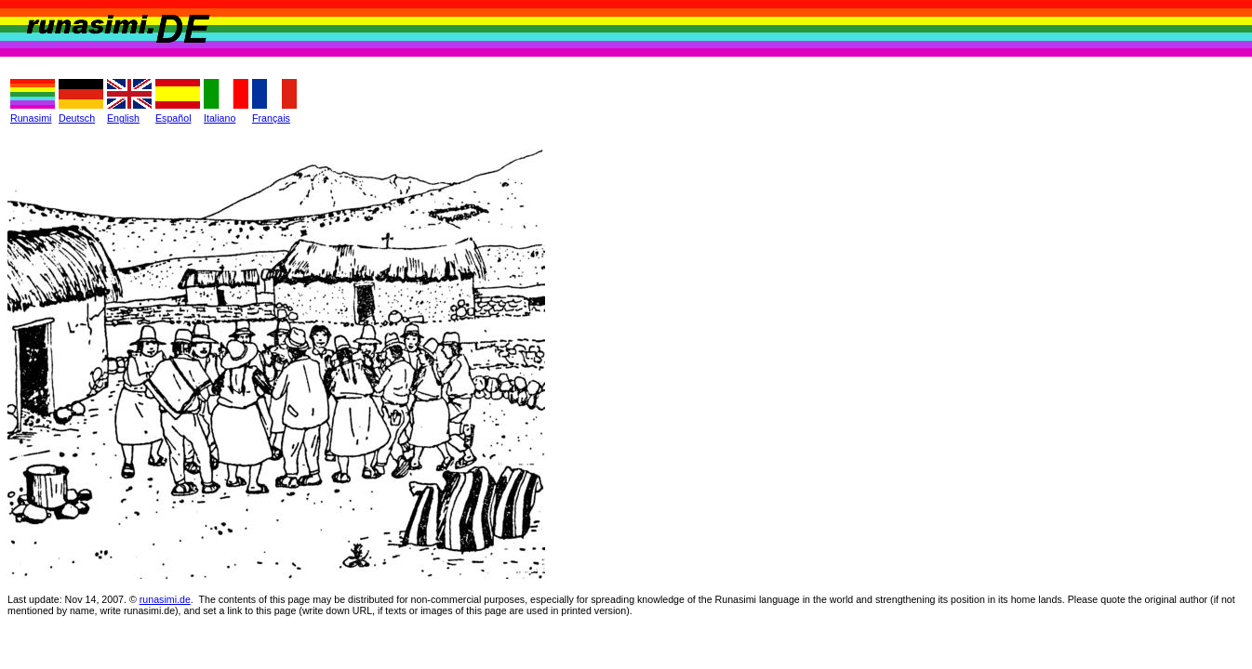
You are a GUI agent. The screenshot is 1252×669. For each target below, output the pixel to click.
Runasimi (30, 118)
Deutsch (77, 118)
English (123, 118)
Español (173, 118)
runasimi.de (165, 599)
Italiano (219, 118)
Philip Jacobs (111, 639)
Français (271, 118)
